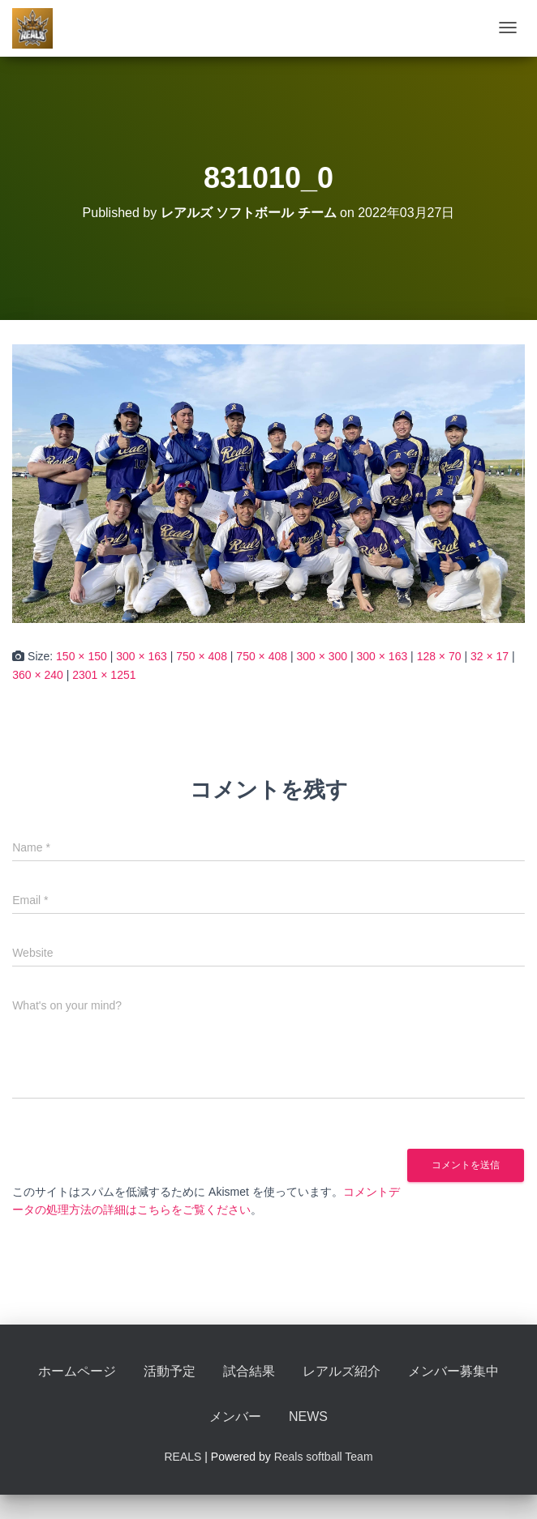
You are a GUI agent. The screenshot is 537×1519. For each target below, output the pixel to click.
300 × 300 (321, 656)
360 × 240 (37, 674)
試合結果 (249, 1371)
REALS (182, 1456)
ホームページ (77, 1371)
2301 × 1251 (103, 674)
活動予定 (169, 1371)
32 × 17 (489, 656)
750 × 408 (201, 656)
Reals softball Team (323, 1456)
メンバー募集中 (453, 1371)
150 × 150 (81, 656)
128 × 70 (439, 656)
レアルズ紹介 (341, 1371)
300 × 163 (141, 656)
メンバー (235, 1416)
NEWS (308, 1416)
